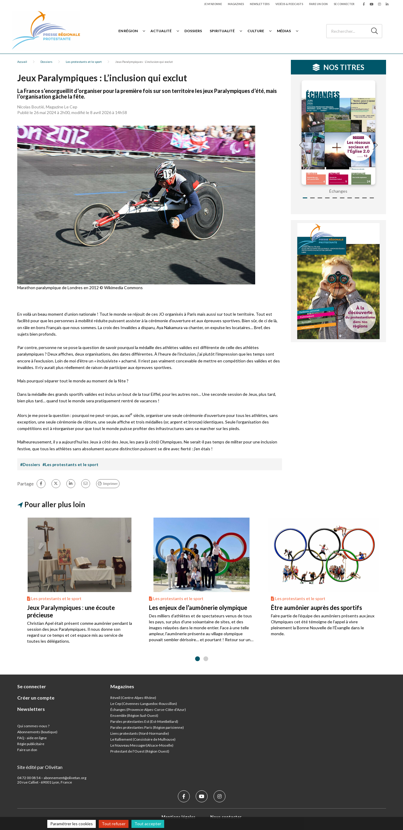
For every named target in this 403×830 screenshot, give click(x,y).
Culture (255, 31)
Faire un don (318, 4)
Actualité (161, 31)
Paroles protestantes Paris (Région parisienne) (147, 727)
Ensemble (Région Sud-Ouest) (134, 715)
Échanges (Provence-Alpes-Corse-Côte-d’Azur (147, 709)
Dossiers (193, 31)
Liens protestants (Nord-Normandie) (139, 733)
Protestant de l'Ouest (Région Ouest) (139, 751)
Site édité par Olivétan (39, 767)
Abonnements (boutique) (37, 732)
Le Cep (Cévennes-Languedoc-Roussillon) (143, 703)
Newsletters (259, 4)
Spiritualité (222, 31)
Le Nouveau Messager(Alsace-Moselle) (141, 745)
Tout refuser (114, 823)
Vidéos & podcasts (289, 4)
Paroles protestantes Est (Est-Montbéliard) (144, 721)
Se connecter (344, 4)
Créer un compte (35, 697)
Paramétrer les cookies (71, 823)
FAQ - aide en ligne (32, 738)
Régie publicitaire (30, 744)
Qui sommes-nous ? (33, 726)
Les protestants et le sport (84, 61)
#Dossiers (30, 464)
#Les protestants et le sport (70, 464)
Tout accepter (147, 823)
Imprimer (110, 483)
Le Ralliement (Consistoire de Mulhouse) (142, 739)
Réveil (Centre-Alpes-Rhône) (133, 697)
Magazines (236, 4)
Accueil (22, 61)
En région (128, 31)
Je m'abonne (213, 4)
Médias (284, 31)
